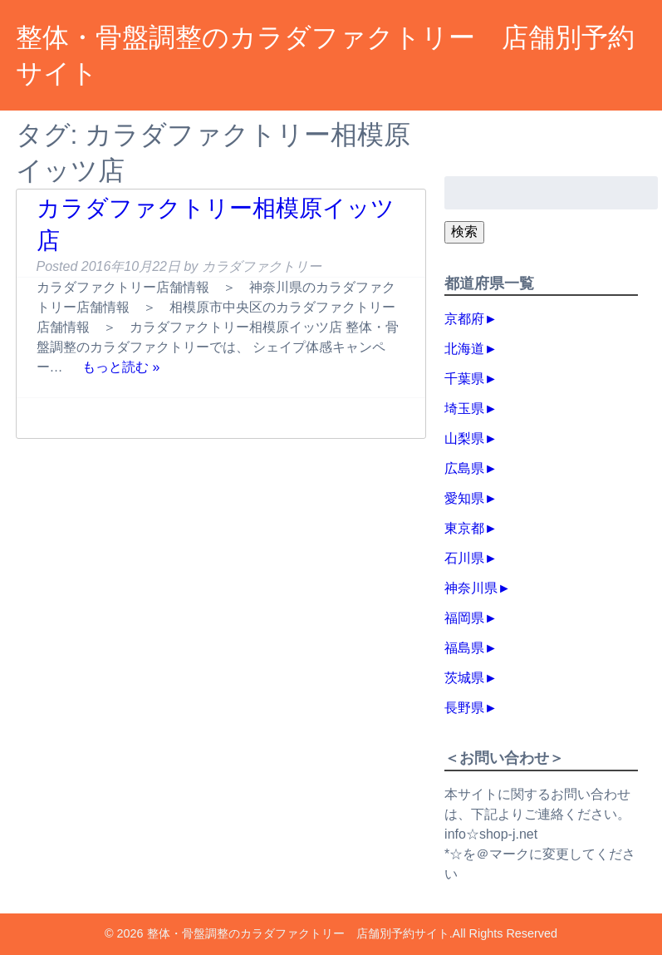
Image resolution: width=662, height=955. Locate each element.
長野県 (464, 708)
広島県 (464, 468)
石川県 (464, 558)
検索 (464, 231)
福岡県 (464, 618)
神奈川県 (471, 588)
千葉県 (464, 379)
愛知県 (464, 498)
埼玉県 (464, 408)
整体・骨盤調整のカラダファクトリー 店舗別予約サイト (298, 933)
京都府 (464, 319)
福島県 (464, 648)
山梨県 (464, 438)
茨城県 (464, 678)
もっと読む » (120, 367)
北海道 (464, 349)
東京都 (464, 528)
